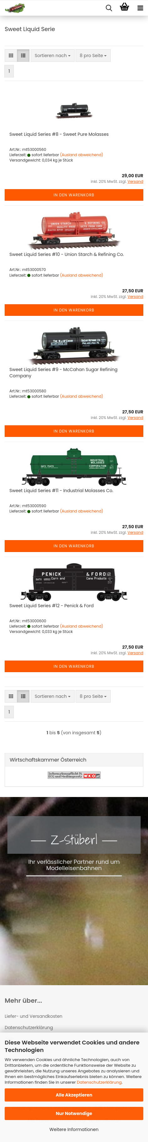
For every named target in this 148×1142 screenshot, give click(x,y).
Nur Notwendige (74, 1113)
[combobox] (53, 55)
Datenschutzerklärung (99, 1082)
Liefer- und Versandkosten (33, 1016)
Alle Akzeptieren (74, 1095)
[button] (11, 55)
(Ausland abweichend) (81, 154)
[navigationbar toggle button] (140, 8)
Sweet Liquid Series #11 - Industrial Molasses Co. (61, 490)
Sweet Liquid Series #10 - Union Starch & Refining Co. (66, 254)
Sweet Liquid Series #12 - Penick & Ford (51, 606)
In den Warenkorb (74, 195)
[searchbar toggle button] (109, 8)
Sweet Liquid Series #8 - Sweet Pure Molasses (59, 134)
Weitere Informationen (74, 1129)
